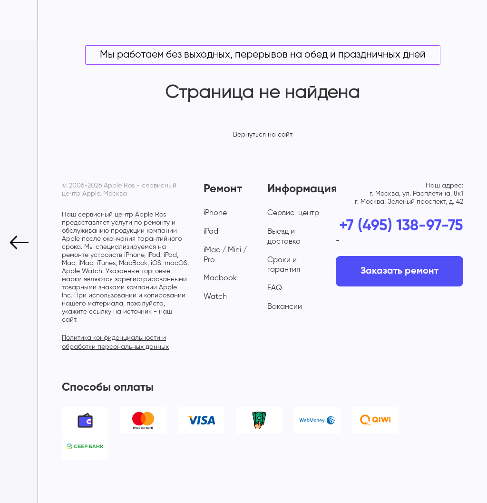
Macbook (220, 278)
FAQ (274, 288)
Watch (215, 297)
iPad (211, 232)
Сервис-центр (293, 213)
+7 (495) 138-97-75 (401, 226)
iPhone (215, 213)
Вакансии (284, 307)
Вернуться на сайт (262, 134)
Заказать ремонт (399, 271)
